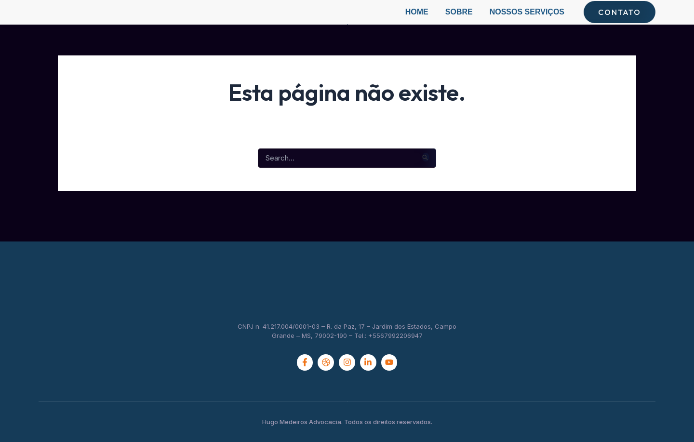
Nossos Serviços (527, 21)
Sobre (459, 21)
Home (416, 21)
